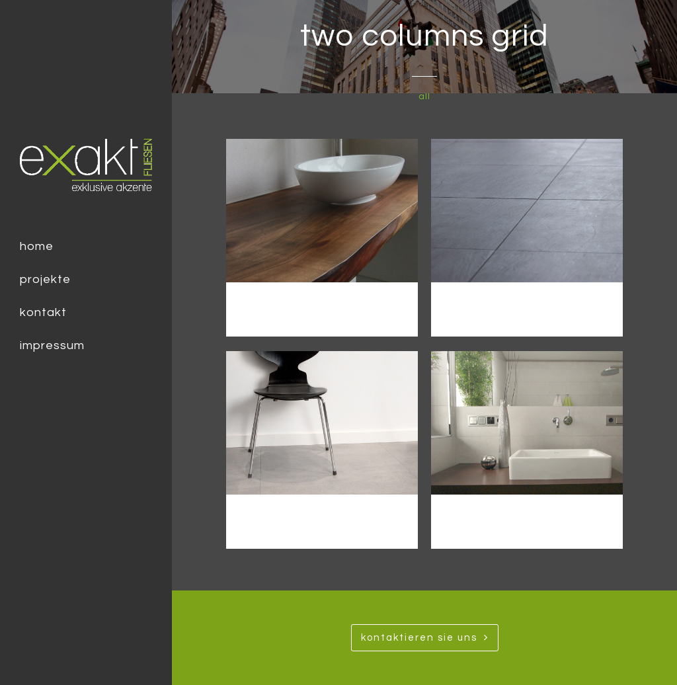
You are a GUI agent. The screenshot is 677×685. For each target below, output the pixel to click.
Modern (527, 306)
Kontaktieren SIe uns (425, 637)
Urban (322, 306)
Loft (322, 519)
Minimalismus (527, 519)
